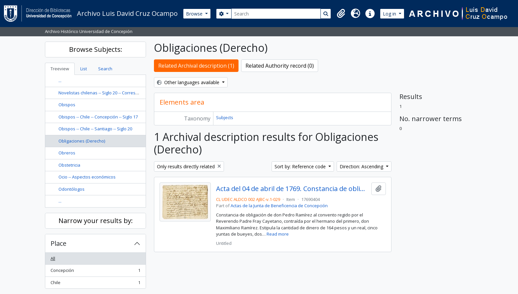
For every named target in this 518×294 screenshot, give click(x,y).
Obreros (66, 153)
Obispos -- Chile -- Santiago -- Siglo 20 (95, 129)
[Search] (276, 14)
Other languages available (189, 82)
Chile (95, 283)
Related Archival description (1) (196, 65)
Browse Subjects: (95, 49)
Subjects (224, 117)
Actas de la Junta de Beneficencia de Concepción (279, 206)
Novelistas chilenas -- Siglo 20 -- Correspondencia (107, 93)
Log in (390, 14)
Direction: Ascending (362, 166)
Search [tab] (105, 69)
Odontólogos (71, 189)
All (53, 258)
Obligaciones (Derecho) (81, 141)
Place (58, 243)
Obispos (66, 105)
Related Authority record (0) (279, 65)
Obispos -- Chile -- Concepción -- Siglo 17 (98, 117)
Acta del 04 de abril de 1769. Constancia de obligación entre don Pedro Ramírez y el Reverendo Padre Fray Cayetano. (292, 189)
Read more (278, 234)
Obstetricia (69, 165)
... (59, 80)
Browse (195, 14)
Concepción (95, 271)
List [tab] (83, 69)
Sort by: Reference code (301, 166)
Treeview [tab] (60, 69)
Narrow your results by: (95, 220)
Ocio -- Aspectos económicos (87, 177)
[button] (341, 13)
